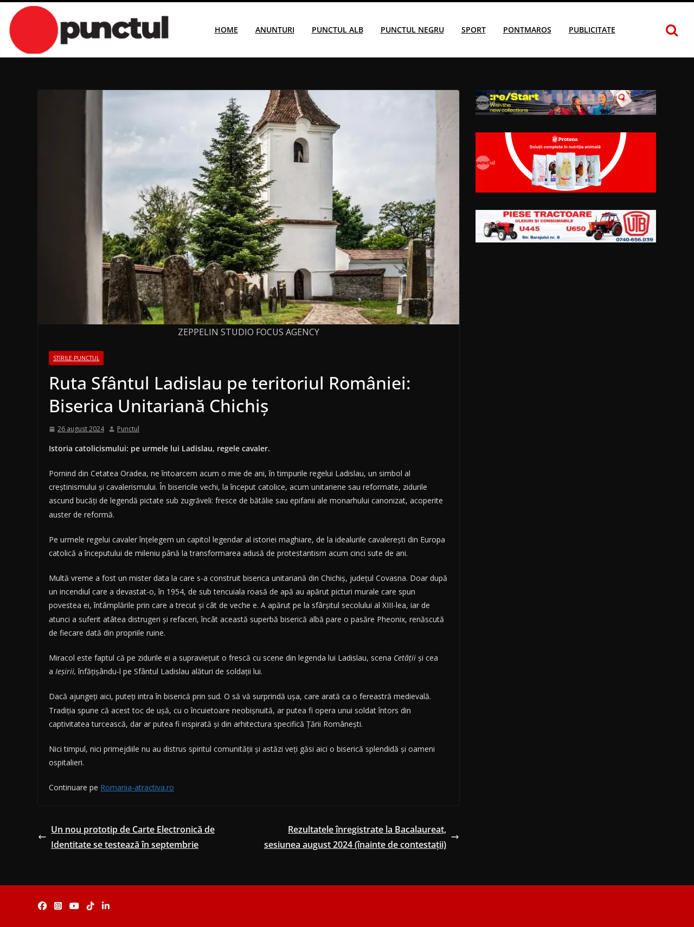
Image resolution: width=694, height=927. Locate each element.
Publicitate (592, 29)
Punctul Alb (337, 29)
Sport (473, 29)
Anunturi (274, 29)
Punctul (128, 428)
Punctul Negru (412, 29)
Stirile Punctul (76, 358)
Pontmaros (527, 29)
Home (226, 29)
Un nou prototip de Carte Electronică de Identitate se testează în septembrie (126, 837)
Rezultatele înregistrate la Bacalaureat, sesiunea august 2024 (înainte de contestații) (361, 837)
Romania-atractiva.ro (137, 787)
